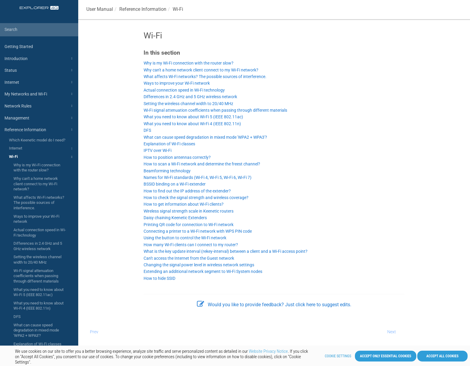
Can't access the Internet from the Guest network (189, 258)
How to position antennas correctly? (177, 157)
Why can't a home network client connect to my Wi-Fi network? (35, 183)
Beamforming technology (167, 171)
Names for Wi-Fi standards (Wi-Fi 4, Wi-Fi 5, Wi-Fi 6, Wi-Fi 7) (197, 177)
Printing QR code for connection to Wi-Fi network (189, 224)
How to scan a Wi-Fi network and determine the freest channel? (202, 164)
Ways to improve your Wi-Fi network (36, 219)
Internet (39, 82)
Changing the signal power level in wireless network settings (199, 265)
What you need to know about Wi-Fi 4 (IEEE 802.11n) (38, 306)
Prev (94, 331)
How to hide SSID (159, 278)
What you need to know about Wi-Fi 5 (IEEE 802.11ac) (38, 292)
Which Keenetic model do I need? (37, 140)
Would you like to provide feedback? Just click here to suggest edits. (274, 304)
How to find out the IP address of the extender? (187, 191)
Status (39, 70)
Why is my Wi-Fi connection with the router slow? (36, 168)
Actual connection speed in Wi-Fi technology (39, 232)
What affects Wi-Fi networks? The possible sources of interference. (38, 202)
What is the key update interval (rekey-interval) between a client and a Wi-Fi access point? (226, 251)
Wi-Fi (41, 157)
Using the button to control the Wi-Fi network (185, 237)
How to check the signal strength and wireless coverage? (196, 197)
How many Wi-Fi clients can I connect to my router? (191, 244)
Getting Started (18, 46)
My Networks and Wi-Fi (39, 94)
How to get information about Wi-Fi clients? (184, 204)
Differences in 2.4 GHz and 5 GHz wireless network (37, 246)
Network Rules (39, 106)
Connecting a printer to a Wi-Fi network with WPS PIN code (198, 231)
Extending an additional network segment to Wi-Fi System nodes (203, 271)
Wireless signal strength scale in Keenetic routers (189, 211)
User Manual (99, 9)
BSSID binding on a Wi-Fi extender (175, 184)
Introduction (39, 58)
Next (391, 331)
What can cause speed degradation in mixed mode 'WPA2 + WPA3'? (36, 330)
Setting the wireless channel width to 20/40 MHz (37, 260)
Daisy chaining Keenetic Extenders (175, 217)
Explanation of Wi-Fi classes (37, 344)
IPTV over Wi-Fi (157, 150)
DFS (17, 316)
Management (39, 118)
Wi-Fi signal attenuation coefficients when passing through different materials (36, 275)
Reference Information (39, 129)
